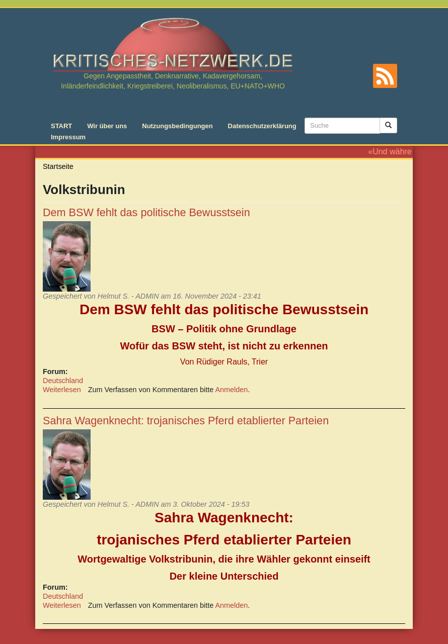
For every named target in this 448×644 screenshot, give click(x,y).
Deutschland (63, 381)
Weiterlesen (62, 390)
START (61, 126)
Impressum (68, 137)
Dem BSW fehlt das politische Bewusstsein (146, 212)
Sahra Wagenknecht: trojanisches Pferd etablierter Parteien (186, 420)
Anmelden (231, 390)
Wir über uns (107, 126)
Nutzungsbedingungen (177, 126)
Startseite (58, 166)
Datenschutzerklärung (262, 126)
